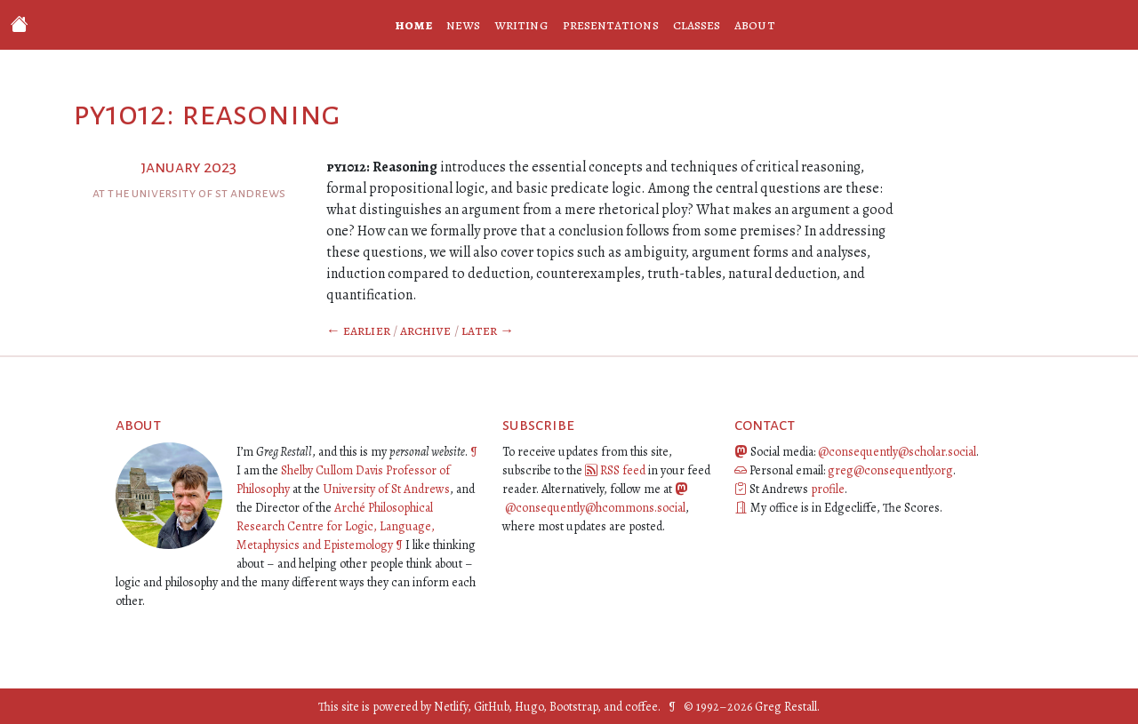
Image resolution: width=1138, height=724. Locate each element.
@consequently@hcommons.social (595, 507)
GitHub (491, 706)
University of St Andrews (386, 489)
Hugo (529, 706)
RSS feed (622, 470)
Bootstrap (573, 706)
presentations (611, 25)
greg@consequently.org (890, 470)
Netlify (451, 706)
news (463, 25)
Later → (488, 330)
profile (828, 489)
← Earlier (358, 330)
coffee (641, 706)
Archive (426, 330)
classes (697, 25)
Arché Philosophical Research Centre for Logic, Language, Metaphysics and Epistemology (335, 526)
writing (521, 25)
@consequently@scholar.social (897, 451)
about (754, 25)
